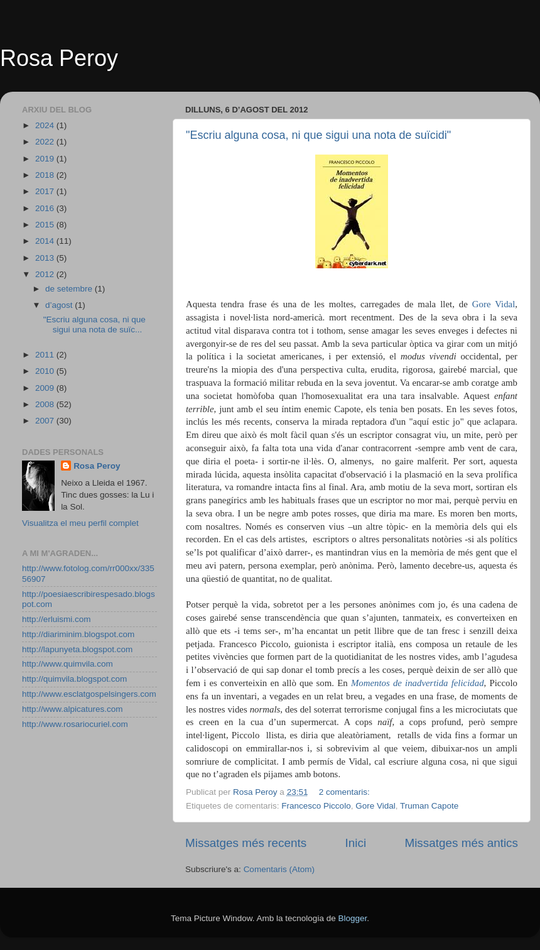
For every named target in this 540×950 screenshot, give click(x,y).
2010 (46, 371)
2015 (46, 224)
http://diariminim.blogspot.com (78, 634)
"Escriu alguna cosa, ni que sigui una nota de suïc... (94, 324)
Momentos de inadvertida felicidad (417, 683)
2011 (46, 354)
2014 (46, 241)
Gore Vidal (493, 304)
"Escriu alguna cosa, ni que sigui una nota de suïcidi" (318, 135)
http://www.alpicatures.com (72, 709)
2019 (46, 158)
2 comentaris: (345, 792)
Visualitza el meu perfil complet (80, 523)
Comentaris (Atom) (279, 869)
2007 (46, 420)
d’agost (60, 305)
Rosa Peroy (59, 58)
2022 (46, 141)
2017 (46, 191)
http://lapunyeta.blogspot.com (77, 649)
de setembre (70, 288)
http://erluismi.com (56, 619)
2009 (46, 388)
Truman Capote (429, 806)
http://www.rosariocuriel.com (75, 724)
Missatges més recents (245, 842)
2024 (46, 125)
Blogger (352, 918)
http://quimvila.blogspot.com (74, 679)
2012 (46, 274)
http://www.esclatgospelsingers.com (89, 694)
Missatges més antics (461, 842)
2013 (46, 258)
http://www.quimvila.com (67, 664)
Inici (356, 842)
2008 (46, 404)
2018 (46, 175)
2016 (46, 208)
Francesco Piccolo (315, 806)
